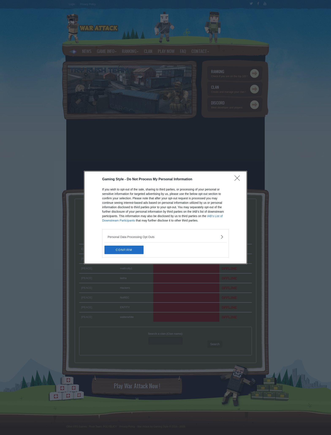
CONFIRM (124, 250)
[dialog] (165, 217)
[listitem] (165, 237)
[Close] (239, 179)
